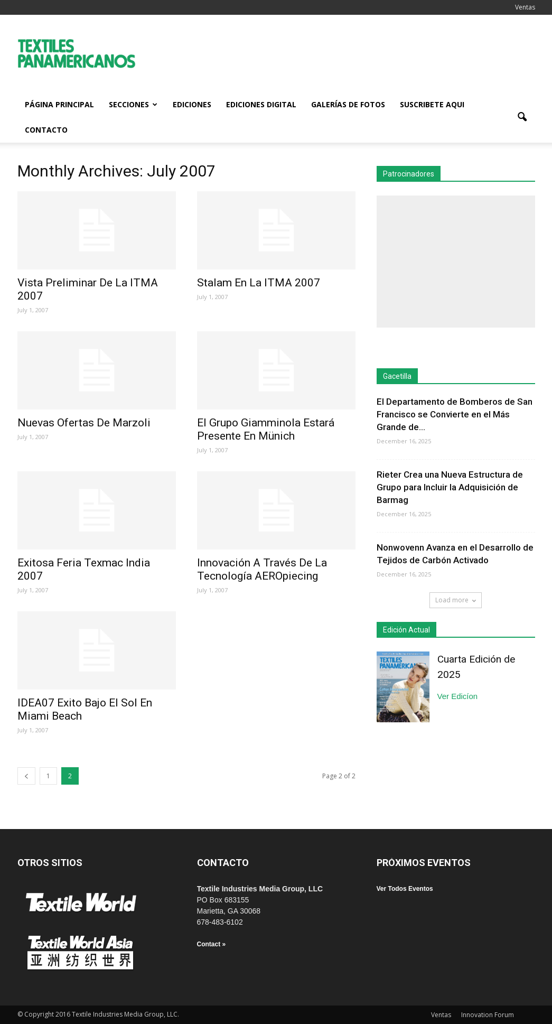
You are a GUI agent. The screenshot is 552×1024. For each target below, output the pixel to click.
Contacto (46, 130)
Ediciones (192, 104)
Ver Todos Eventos (405, 888)
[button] (522, 117)
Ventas (525, 7)
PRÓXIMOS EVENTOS (424, 862)
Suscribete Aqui (432, 104)
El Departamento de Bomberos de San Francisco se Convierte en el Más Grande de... (454, 414)
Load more (455, 599)
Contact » (211, 944)
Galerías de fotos (348, 104)
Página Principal (59, 104)
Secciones (133, 104)
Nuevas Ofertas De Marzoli (84, 422)
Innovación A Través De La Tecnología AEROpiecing (262, 569)
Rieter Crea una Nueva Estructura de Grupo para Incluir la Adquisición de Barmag (450, 487)
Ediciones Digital (261, 104)
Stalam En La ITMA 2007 (258, 282)
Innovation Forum (487, 1014)
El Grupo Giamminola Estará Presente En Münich (265, 429)
